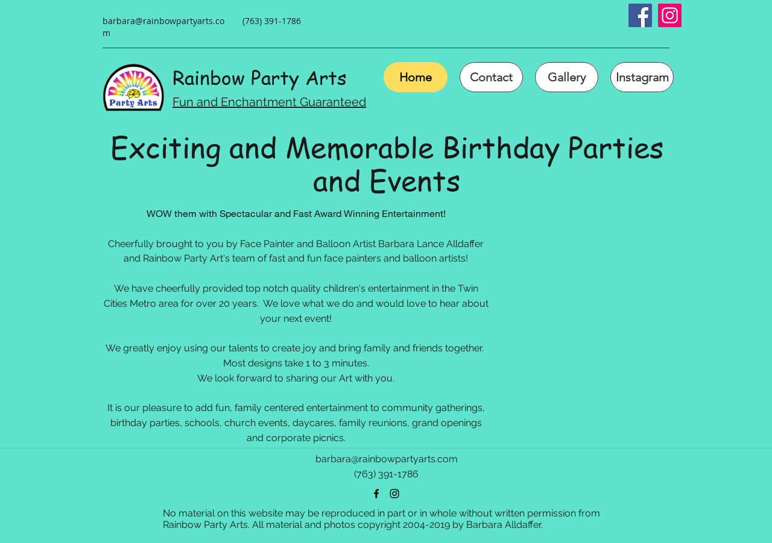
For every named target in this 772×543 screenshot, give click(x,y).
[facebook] (376, 494)
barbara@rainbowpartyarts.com (386, 459)
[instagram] (394, 494)
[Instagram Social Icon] (670, 15)
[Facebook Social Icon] (640, 15)
